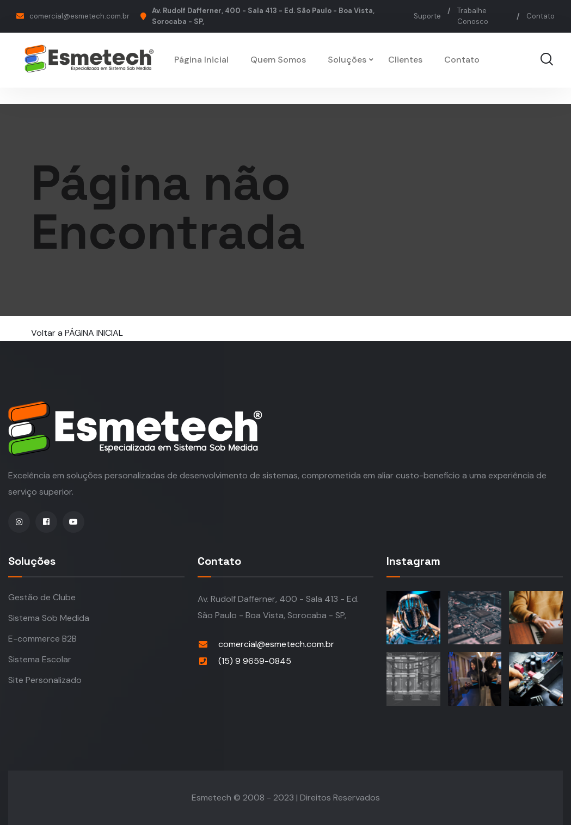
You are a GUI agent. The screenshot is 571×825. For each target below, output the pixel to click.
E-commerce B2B (42, 638)
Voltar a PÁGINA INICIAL (77, 332)
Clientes (405, 59)
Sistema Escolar (39, 659)
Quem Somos (278, 59)
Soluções (347, 59)
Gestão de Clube (42, 597)
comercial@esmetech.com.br (79, 16)
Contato (540, 16)
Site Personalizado (45, 680)
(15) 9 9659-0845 (254, 661)
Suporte (427, 16)
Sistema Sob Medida (48, 618)
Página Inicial (201, 59)
